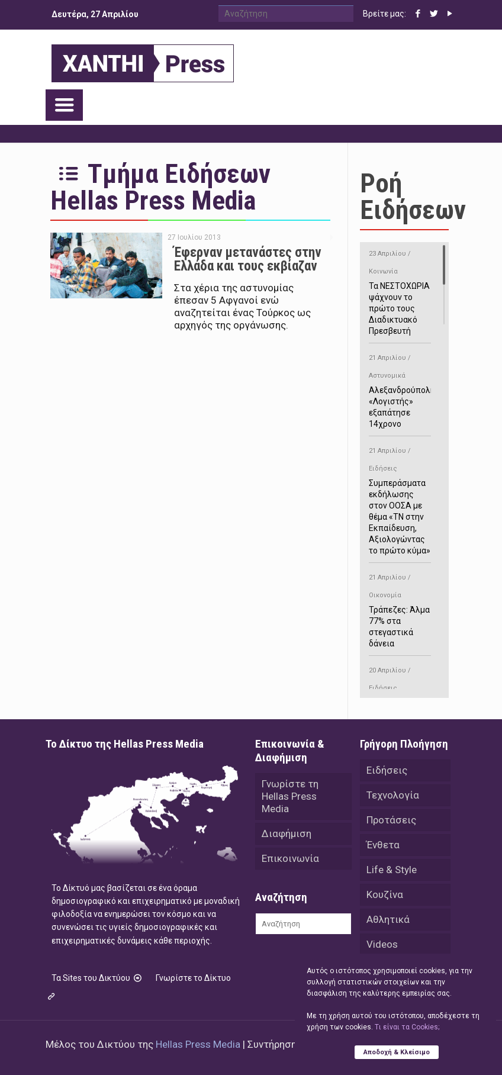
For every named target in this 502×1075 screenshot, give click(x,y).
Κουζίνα (384, 894)
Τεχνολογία (392, 795)
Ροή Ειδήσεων (413, 197)
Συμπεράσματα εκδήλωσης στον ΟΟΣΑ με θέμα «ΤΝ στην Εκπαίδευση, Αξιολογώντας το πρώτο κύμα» (400, 498)
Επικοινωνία (290, 858)
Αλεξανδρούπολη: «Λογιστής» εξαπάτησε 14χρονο (403, 389)
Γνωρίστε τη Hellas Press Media (290, 796)
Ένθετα (383, 845)
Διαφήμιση (286, 833)
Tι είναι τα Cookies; (407, 1027)
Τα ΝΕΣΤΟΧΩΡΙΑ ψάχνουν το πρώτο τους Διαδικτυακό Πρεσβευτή (400, 290)
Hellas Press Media (198, 1044)
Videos (382, 944)
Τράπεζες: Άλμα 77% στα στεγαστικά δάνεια (400, 608)
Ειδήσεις (386, 770)
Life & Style (391, 870)
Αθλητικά (388, 919)
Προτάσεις (391, 820)
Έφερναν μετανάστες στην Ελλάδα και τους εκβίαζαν (247, 259)
